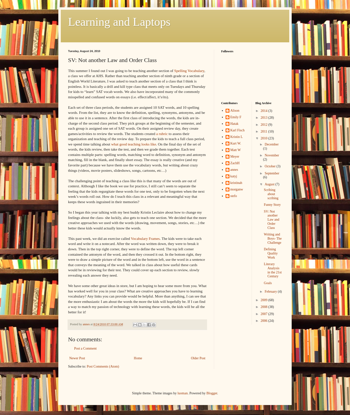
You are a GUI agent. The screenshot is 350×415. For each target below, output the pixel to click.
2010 (264, 138)
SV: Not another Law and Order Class (271, 220)
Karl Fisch (237, 130)
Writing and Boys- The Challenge (272, 238)
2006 (264, 321)
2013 (264, 117)
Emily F (236, 117)
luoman (182, 393)
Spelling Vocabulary (189, 71)
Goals (268, 283)
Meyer (234, 156)
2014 (264, 111)
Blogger (211, 393)
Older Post (198, 358)
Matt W (235, 150)
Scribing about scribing (271, 194)
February (271, 291)
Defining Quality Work (271, 253)
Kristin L (236, 137)
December (272, 144)
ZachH (235, 163)
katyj (233, 176)
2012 (264, 124)
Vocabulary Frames (145, 238)
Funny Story (272, 205)
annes (234, 169)
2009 (264, 300)
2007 (264, 314)
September (272, 173)
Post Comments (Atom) (103, 366)
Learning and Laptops (119, 21)
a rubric (162, 134)
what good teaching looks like (133, 144)
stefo (233, 196)
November (272, 155)
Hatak (234, 124)
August (270, 184)
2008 (264, 307)
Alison (234, 110)
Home (138, 358)
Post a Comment (85, 348)
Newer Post (77, 358)
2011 (264, 131)
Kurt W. (235, 143)
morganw (236, 189)
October (271, 166)
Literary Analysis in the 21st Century (272, 270)
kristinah (236, 183)
